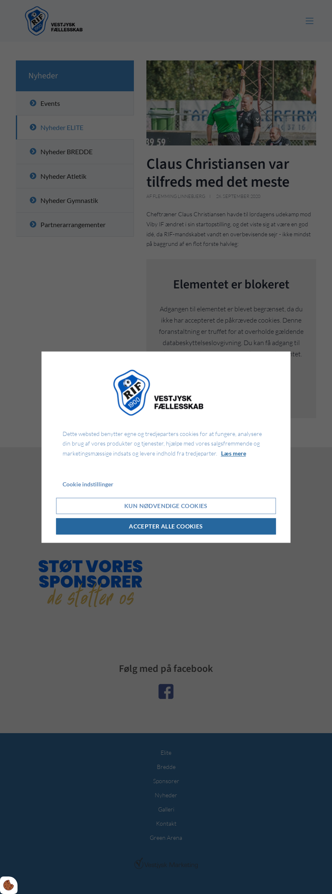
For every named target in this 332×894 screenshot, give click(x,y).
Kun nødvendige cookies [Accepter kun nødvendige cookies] (166, 505)
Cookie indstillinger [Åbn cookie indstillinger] (88, 484)
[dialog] (166, 447)
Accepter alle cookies (166, 526)
